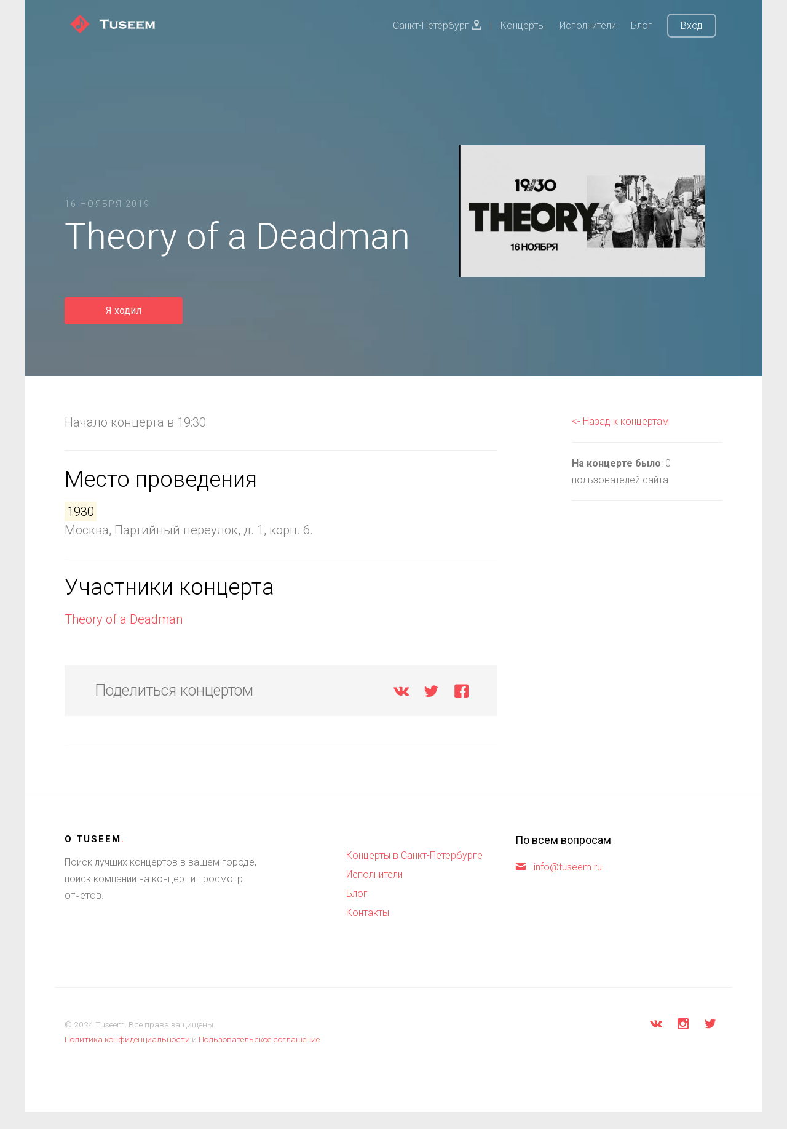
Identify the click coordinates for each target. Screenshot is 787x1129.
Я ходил (123, 310)
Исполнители (588, 25)
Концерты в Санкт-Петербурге (414, 855)
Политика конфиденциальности (127, 1039)
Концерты (522, 25)
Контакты (367, 912)
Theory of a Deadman (124, 619)
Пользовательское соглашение (259, 1039)
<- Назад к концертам (620, 421)
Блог (641, 25)
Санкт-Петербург (437, 25)
